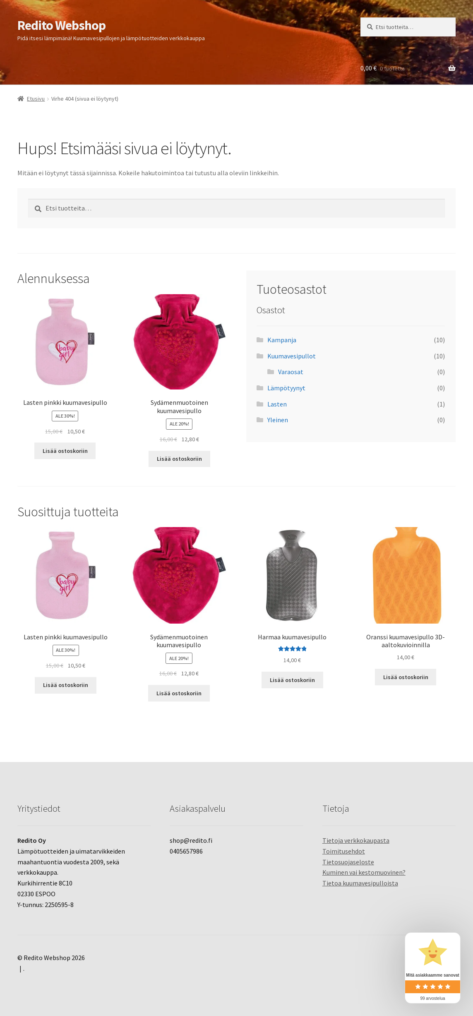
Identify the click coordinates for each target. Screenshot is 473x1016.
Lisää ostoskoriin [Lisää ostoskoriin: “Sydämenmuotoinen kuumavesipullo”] (179, 458)
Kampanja (281, 340)
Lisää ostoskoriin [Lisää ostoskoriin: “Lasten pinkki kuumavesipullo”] (65, 451)
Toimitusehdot (343, 851)
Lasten (277, 404)
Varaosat (290, 372)
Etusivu (36, 98)
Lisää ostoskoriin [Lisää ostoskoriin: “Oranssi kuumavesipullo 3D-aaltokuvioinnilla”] (405, 677)
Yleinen (277, 420)
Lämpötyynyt (286, 388)
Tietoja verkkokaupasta (355, 840)
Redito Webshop (61, 25)
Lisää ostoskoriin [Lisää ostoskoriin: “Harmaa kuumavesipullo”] (292, 680)
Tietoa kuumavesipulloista (360, 883)
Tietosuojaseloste (348, 862)
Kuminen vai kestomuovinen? (364, 872)
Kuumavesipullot (291, 356)
